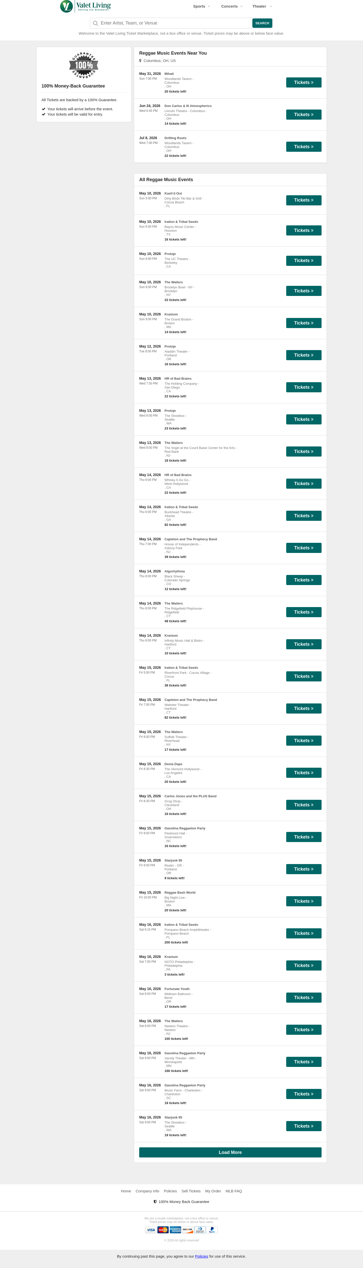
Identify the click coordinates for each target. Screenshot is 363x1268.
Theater (262, 6)
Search (262, 23)
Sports (201, 6)
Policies (170, 1191)
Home (126, 1191)
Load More (230, 1152)
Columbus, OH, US (157, 60)
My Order (213, 1191)
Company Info (147, 1191)
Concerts (232, 6)
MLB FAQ (234, 1191)
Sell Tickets (191, 1191)
